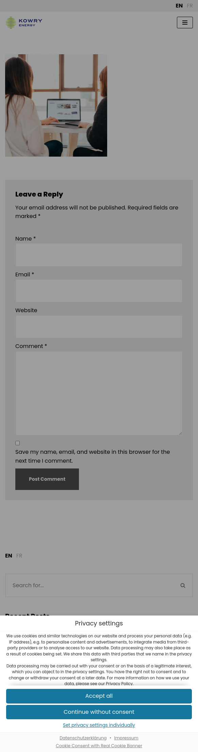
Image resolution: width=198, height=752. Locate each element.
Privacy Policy (119, 683)
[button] (99, 712)
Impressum (126, 738)
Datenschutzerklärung (83, 738)
